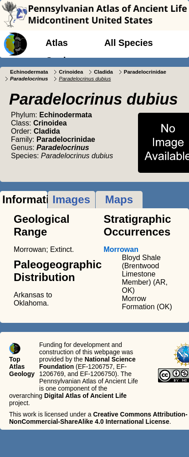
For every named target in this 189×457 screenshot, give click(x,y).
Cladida (103, 72)
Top (14, 359)
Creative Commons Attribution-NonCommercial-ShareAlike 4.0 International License (98, 418)
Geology (64, 60)
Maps (119, 199)
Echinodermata (29, 72)
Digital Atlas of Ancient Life (85, 395)
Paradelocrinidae (145, 72)
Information (24, 199)
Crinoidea (71, 72)
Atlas (57, 43)
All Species (128, 43)
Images (71, 199)
